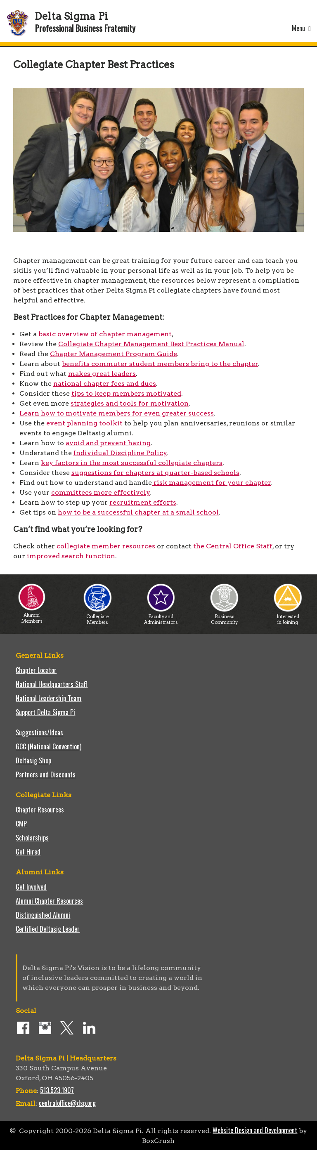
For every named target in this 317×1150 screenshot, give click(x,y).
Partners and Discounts (46, 774)
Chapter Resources (40, 810)
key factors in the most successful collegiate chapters (131, 463)
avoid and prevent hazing (108, 443)
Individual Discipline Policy (120, 453)
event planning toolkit (84, 423)
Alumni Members (32, 616)
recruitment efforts (142, 502)
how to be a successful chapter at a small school (138, 512)
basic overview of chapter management (105, 334)
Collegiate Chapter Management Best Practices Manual (151, 344)
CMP (21, 824)
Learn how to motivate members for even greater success (116, 413)
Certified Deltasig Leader (48, 929)
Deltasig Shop (33, 760)
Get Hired (28, 852)
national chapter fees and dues (104, 383)
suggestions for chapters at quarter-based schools (155, 473)
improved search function (71, 556)
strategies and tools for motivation (130, 403)
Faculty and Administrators (161, 617)
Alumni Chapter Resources (49, 901)
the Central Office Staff (232, 546)
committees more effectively (100, 492)
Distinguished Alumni (43, 915)
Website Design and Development (255, 1130)
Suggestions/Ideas (39, 732)
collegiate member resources (106, 546)
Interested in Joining (288, 617)
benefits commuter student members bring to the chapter (160, 364)
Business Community (224, 617)
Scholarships (32, 838)
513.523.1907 (57, 1090)
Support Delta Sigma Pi (45, 712)
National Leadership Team (48, 698)
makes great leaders (102, 374)
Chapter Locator (36, 670)
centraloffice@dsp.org (67, 1103)
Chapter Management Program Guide (113, 354)
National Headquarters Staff (52, 684)
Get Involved (31, 887)
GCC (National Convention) (48, 746)
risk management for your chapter (211, 482)
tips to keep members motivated (126, 393)
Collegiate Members (97, 617)
